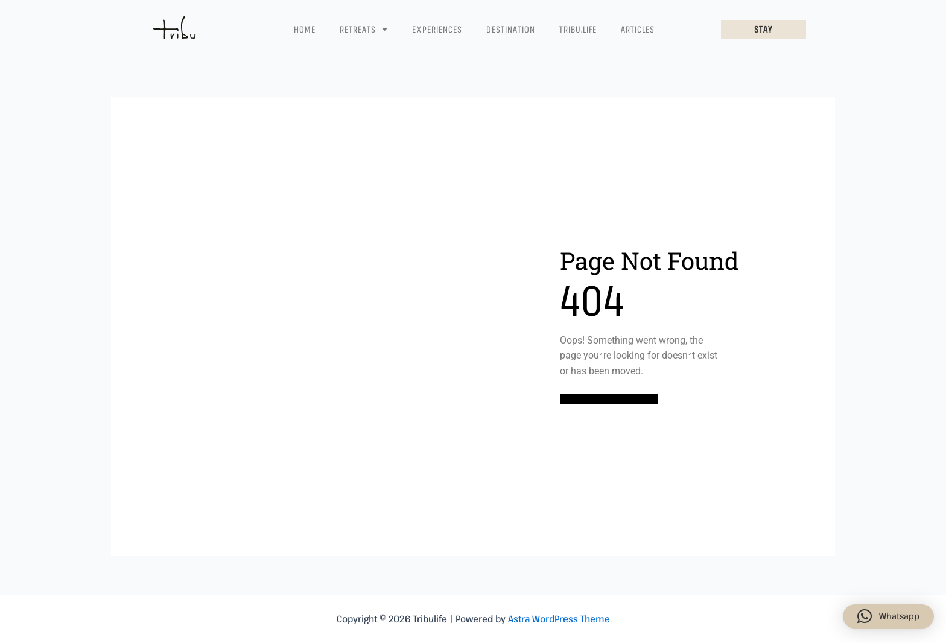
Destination (510, 29)
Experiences (437, 29)
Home (305, 29)
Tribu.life (578, 29)
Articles (638, 29)
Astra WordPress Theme (559, 618)
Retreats (364, 29)
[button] (888, 616)
